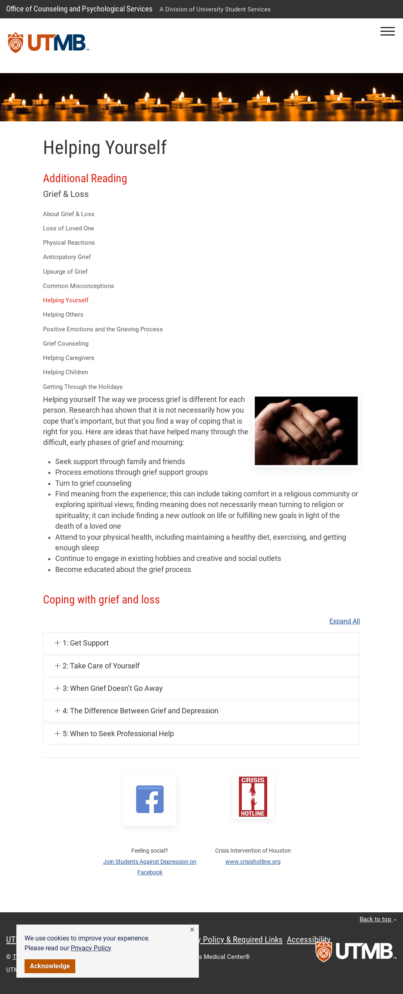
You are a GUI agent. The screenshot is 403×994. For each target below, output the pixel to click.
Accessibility (309, 940)
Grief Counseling (65, 343)
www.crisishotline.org (253, 861)
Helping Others (63, 314)
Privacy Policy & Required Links (229, 940)
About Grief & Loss (69, 214)
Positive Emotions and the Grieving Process (103, 329)
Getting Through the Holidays (83, 387)
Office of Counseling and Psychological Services (79, 8)
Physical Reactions (69, 242)
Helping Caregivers (69, 358)
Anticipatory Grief (67, 257)
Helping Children (65, 372)
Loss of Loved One (68, 228)
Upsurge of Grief (65, 271)
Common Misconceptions (78, 286)
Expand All (344, 621)
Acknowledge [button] (50, 966)
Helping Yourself (65, 300)
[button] (192, 930)
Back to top (378, 919)
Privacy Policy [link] (91, 948)
